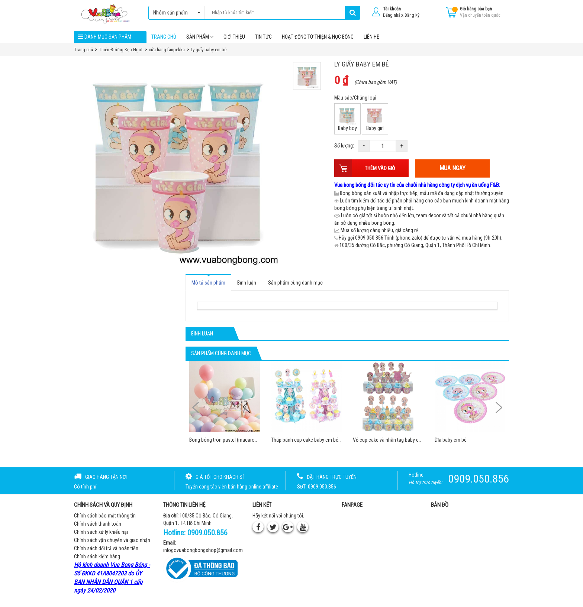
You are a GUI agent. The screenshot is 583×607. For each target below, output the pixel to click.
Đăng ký (412, 15)
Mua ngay (452, 168)
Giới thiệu (234, 37)
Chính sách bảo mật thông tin (105, 516)
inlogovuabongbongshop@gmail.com (203, 550)
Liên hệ (371, 37)
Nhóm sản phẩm (175, 13)
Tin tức (263, 37)
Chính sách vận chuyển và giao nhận (112, 540)
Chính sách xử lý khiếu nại (101, 532)
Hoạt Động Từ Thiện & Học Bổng (318, 37)
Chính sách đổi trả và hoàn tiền (106, 549)
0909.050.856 (207, 533)
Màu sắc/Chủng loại (355, 98)
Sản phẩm (199, 37)
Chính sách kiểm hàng (97, 557)
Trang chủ (163, 37)
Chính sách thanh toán (97, 524)
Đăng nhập (393, 15)
